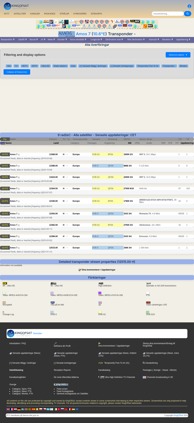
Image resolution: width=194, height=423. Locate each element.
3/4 (130, 166)
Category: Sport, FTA (21, 389)
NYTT (6, 14)
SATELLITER (20, 14)
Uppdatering (187, 143)
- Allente (172, 370)
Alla (9, 66)
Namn (8, 143)
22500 (126, 177)
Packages (147, 370)
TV (16, 66)
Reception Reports (62, 370)
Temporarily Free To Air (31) (113, 363)
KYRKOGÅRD (79, 14)
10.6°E (99, 33)
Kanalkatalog (104, 370)
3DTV (34, 66)
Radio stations (60, 66)
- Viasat (164, 370)
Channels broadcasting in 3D (158, 377)
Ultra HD (45, 66)
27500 (126, 188)
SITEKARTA (96, 14)
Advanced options (178, 55)
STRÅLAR (64, 14)
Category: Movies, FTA (22, 393)
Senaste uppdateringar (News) (24, 353)
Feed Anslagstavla (65, 391)
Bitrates (183, 66)
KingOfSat (178, 415)
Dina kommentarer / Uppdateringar (98, 270)
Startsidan (24, 333)
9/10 (132, 188)
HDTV (25, 66)
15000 (126, 154)
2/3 (131, 154)
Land (56, 143)
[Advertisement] (97, 107)
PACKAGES (49, 14)
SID (129, 143)
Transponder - (169, 66)
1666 (126, 248)
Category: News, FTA (22, 391)
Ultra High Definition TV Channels (116, 377)
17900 (126, 201)
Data (73, 66)
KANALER (35, 14)
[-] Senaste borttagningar (122, 66)
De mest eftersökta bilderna (66, 377)
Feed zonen (62, 389)
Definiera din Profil (62, 344)
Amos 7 (83, 33)
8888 (126, 166)
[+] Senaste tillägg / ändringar (93, 66)
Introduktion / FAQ (17, 343)
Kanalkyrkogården (17, 377)
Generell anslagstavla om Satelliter (72, 393)
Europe (76, 154)
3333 (126, 213)
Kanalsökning (150, 363)
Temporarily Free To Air (148, 66)
